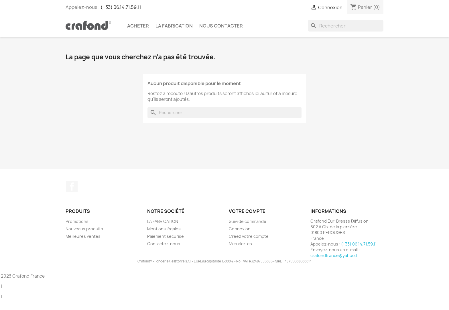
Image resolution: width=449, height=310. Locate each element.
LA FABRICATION (174, 26)
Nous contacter (221, 26)
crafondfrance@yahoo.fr (334, 255)
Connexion (240, 228)
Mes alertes (240, 243)
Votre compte (247, 211)
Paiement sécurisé (165, 236)
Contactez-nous (163, 243)
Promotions (77, 221)
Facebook (72, 186)
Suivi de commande (247, 221)
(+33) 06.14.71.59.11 (121, 7)
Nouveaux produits (84, 228)
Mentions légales (164, 228)
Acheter (138, 26)
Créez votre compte (249, 236)
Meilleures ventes (83, 236)
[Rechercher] (345, 26)
